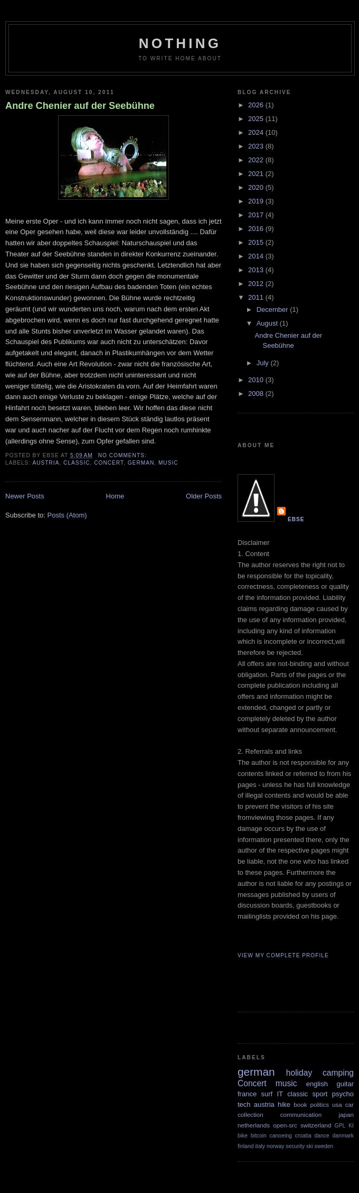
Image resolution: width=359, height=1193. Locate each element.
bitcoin (259, 1136)
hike (284, 1104)
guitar (345, 1084)
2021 (257, 174)
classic (76, 463)
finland (246, 1146)
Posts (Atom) (67, 515)
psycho (343, 1094)
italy (260, 1146)
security (295, 1146)
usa (337, 1104)
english (317, 1084)
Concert (109, 463)
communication (301, 1114)
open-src (285, 1125)
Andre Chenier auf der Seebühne (80, 105)
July (264, 363)
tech (244, 1104)
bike (243, 1136)
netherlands (254, 1125)
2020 (257, 187)
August (268, 323)
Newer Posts (24, 496)
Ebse (296, 519)
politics (319, 1104)
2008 (257, 393)
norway (276, 1146)
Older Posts (204, 496)
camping (338, 1072)
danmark (343, 1136)
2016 (257, 229)
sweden (324, 1146)
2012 (257, 284)
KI (351, 1126)
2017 (257, 215)
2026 (257, 105)
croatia (303, 1136)
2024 (257, 132)
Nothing (180, 43)
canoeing (281, 1136)
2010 (257, 380)
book (300, 1104)
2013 (257, 270)
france (247, 1094)
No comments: (123, 455)
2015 (257, 242)
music (168, 463)
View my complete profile (283, 955)
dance (321, 1136)
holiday (299, 1072)
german (141, 463)
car (349, 1104)
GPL (340, 1126)
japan (346, 1114)
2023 (257, 146)
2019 (257, 201)
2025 (257, 119)
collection (250, 1114)
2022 (257, 160)
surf (266, 1094)
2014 (257, 256)
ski (309, 1146)
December (273, 309)
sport (320, 1094)
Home (115, 496)
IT (280, 1094)
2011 (257, 297)
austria (45, 463)
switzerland (315, 1125)
